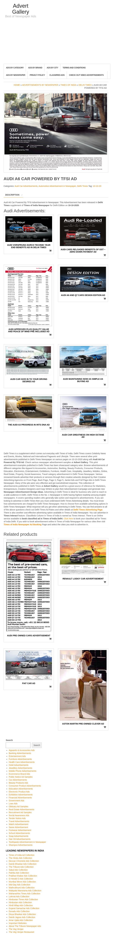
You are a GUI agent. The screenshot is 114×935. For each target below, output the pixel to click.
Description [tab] (12, 195)
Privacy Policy (37, 75)
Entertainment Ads (17, 756)
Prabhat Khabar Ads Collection (23, 876)
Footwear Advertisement (20, 830)
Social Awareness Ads (19, 815)
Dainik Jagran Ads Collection (22, 917)
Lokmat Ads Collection (19, 896)
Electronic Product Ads (19, 792)
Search (9, 740)
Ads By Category (15, 67)
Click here (68, 518)
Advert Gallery (20, 9)
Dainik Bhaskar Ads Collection (23, 864)
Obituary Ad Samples (18, 806)
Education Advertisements (21, 789)
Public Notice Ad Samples (21, 777)
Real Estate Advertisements (21, 809)
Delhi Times (85, 85)
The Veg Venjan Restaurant (21, 932)
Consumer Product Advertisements (25, 786)
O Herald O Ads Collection (21, 879)
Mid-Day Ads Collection (19, 884)
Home (17, 85)
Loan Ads (13, 803)
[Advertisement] (57, 41)
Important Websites (18, 923)
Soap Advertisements (18, 836)
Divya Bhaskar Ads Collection (22, 914)
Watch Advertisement (18, 824)
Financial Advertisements (20, 797)
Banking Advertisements (20, 753)
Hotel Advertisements (18, 765)
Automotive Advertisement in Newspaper (57, 186)
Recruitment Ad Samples (20, 812)
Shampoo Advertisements (21, 845)
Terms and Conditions (74, 67)
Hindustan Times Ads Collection (23, 899)
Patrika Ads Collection (19, 873)
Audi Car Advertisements (26, 186)
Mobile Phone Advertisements (22, 771)
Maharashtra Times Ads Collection (24, 893)
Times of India (68, 85)
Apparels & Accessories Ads (22, 750)
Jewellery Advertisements (20, 768)
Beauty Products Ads (18, 783)
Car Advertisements (18, 780)
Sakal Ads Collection (18, 870)
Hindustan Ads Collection (20, 902)
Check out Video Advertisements (86, 75)
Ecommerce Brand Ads (19, 774)
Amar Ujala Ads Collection (21, 920)
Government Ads (16, 800)
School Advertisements (19, 833)
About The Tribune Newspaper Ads (25, 926)
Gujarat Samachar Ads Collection (24, 908)
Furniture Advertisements (20, 759)
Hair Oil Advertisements (19, 839)
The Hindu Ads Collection (20, 858)
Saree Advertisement (18, 827)
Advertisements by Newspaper (40, 85)
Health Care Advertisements (22, 762)
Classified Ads (57, 75)
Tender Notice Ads (17, 818)
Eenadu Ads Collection (19, 911)
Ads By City (52, 67)
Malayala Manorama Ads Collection (25, 890)
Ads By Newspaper (15, 75)
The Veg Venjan (16, 929)
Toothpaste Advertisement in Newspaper (27, 842)
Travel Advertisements (19, 821)
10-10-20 (97, 186)
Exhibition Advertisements (21, 794)
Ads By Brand (35, 67)
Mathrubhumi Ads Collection (22, 887)
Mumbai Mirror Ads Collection (22, 882)
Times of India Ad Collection (21, 855)
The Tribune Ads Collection (21, 867)
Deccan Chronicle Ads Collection (24, 861)
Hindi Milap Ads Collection (21, 905)
